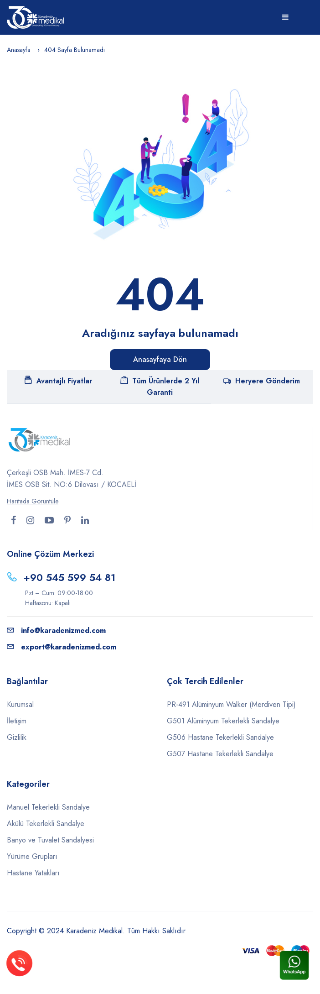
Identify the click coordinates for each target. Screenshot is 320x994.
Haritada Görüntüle (32, 501)
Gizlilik (16, 737)
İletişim (16, 721)
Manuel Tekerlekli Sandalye (48, 807)
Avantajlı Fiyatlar (58, 381)
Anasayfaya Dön (160, 359)
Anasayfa (19, 49)
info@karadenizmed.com (56, 630)
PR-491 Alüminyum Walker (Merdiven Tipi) (231, 704)
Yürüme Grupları (32, 856)
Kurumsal (20, 704)
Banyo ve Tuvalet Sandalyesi (50, 840)
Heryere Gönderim (261, 381)
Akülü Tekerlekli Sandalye (45, 823)
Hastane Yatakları (33, 873)
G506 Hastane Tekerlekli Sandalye (220, 737)
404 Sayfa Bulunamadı (74, 49)
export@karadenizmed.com (61, 647)
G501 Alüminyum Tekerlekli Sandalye (223, 721)
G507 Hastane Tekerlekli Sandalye (220, 753)
